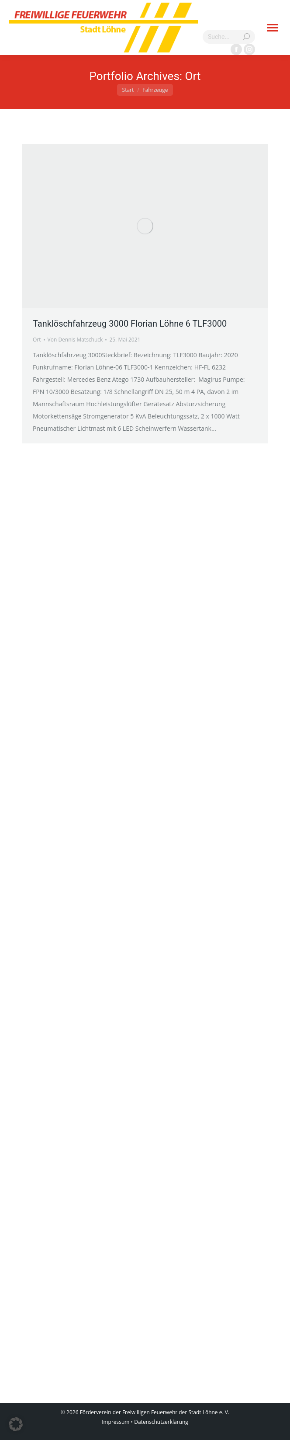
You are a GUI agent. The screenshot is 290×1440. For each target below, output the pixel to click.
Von (75, 339)
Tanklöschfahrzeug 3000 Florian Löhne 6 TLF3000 (130, 323)
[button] (15, 1424)
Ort (37, 339)
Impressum (115, 1422)
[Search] (229, 37)
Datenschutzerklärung (161, 1422)
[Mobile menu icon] (272, 27)
